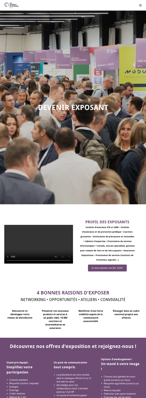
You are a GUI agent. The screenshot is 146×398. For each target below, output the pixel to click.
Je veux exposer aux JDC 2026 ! (107, 268)
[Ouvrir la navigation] (140, 5)
